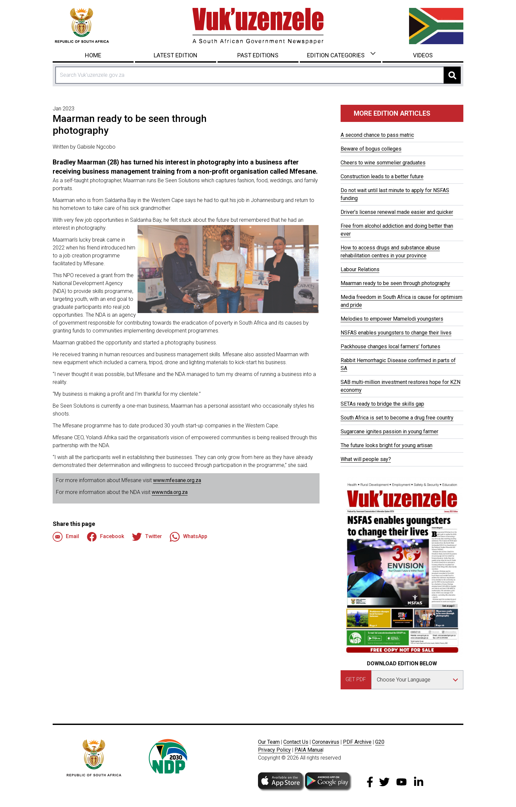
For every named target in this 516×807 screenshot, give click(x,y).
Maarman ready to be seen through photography (395, 283)
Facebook (105, 537)
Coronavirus (325, 742)
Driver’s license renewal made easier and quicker (397, 212)
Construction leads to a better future (382, 176)
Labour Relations (360, 269)
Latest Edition (175, 55)
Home (93, 55)
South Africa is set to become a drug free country (397, 418)
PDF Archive (357, 742)
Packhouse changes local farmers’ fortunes (390, 346)
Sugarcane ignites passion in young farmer (389, 431)
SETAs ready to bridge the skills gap (382, 404)
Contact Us (295, 742)
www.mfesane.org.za (177, 480)
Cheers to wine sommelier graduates (383, 162)
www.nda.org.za (170, 492)
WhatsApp (188, 536)
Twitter (147, 537)
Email (66, 537)
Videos (423, 55)
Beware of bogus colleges (371, 149)
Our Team (269, 742)
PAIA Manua (308, 750)
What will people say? (366, 459)
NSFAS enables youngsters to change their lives (396, 333)
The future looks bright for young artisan (386, 445)
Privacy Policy (274, 750)
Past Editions (257, 55)
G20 (379, 742)
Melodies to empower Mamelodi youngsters (392, 319)
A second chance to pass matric (377, 135)
